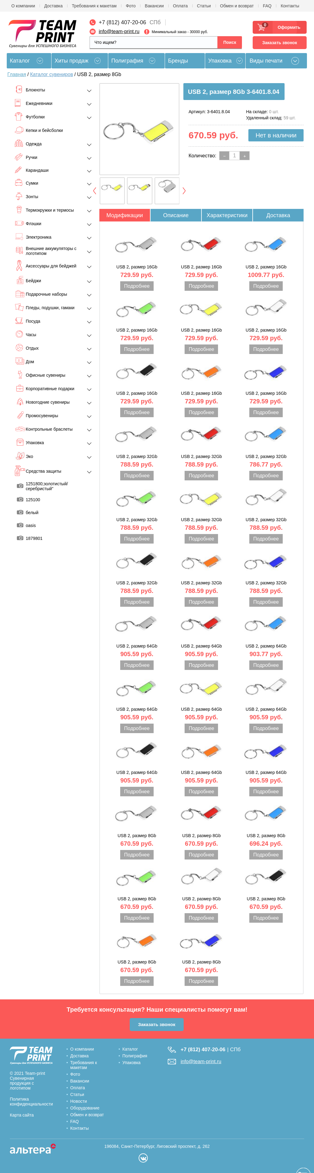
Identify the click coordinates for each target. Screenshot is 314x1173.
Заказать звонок (279, 42)
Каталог (130, 1049)
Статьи (204, 5)
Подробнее (137, 286)
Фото (131, 5)
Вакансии (154, 5)
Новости (78, 1101)
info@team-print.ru (119, 31)
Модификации (124, 215)
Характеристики (227, 215)
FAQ (267, 5)
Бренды (178, 61)
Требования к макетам (94, 5)
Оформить (287, 27)
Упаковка (220, 61)
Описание (176, 215)
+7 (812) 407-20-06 (122, 22)
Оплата (180, 5)
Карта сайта (22, 1115)
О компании (23, 5)
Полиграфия (127, 61)
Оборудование (84, 1108)
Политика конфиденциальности (31, 1101)
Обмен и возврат (237, 5)
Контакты (290, 5)
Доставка (53, 5)
